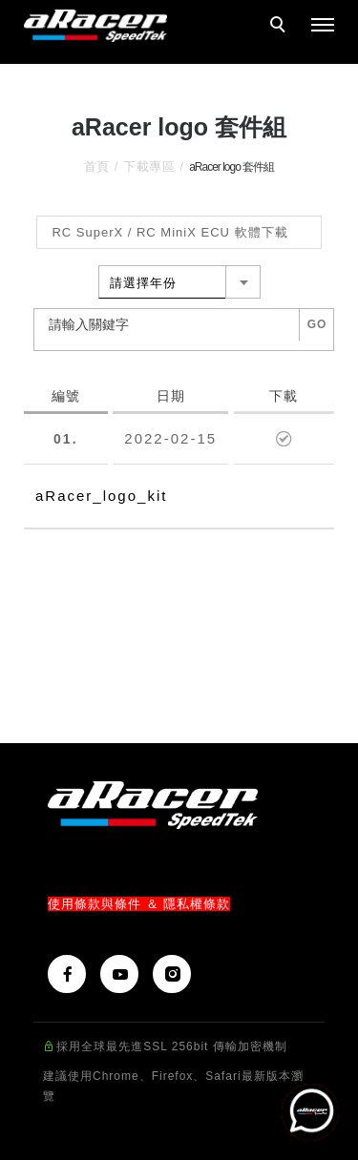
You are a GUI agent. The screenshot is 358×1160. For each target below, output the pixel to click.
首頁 (97, 166)
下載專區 (149, 166)
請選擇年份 (143, 283)
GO (317, 324)
